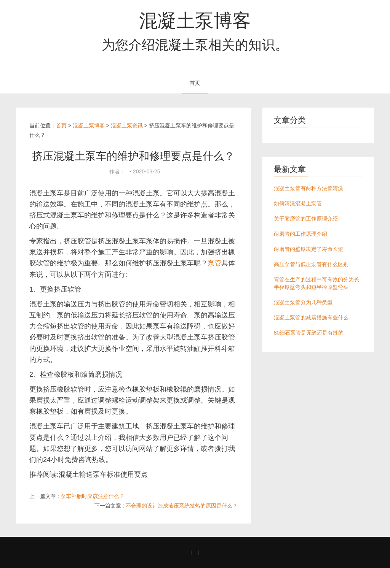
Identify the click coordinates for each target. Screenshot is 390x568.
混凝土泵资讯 (127, 125)
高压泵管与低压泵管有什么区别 (311, 264)
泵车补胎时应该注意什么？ (93, 496)
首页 (195, 83)
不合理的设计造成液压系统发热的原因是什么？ (182, 506)
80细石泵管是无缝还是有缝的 (309, 333)
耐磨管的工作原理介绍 (300, 234)
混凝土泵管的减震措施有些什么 (311, 317)
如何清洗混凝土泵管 (298, 203)
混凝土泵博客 (195, 20)
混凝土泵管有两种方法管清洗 (308, 188)
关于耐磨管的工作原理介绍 (306, 219)
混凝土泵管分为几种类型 (303, 302)
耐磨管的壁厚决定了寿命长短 (308, 249)
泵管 (214, 263)
